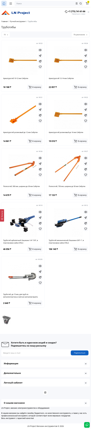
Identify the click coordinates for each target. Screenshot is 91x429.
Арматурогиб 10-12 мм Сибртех (15, 78)
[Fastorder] (40, 55)
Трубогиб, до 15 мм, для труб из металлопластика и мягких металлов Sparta (20, 295)
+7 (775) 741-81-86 (75, 11)
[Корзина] (87, 3)
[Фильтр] (2, 215)
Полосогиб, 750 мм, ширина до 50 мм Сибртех (67, 186)
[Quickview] (40, 50)
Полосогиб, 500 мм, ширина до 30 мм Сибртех (21, 186)
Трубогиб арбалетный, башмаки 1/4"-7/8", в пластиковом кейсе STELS (20, 241)
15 (6, 35)
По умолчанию (80, 35)
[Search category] (77, 3)
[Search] (81, 3)
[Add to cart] (34, 87)
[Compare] (40, 61)
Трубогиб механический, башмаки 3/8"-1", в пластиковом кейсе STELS (66, 241)
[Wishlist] (40, 67)
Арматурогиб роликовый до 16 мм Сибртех (66, 132)
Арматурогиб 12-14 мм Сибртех (61, 78)
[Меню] (10, 3)
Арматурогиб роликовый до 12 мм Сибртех (20, 132)
